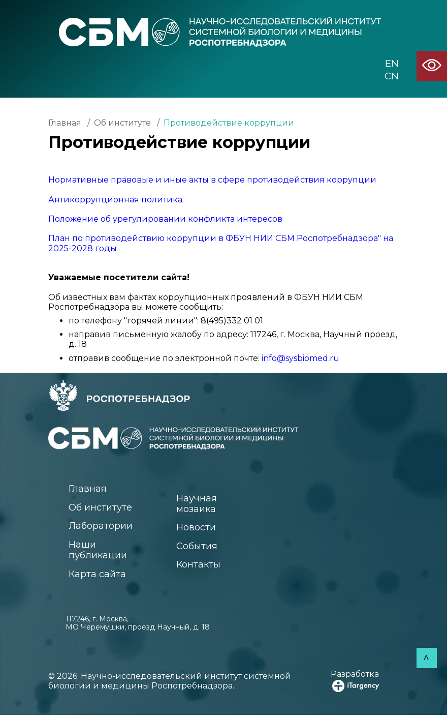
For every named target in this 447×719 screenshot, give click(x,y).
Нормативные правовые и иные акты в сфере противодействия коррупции (212, 180)
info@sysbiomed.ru (300, 358)
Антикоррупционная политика (115, 199)
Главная (64, 123)
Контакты (200, 567)
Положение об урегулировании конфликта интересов (165, 219)
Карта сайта (98, 577)
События (198, 548)
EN (392, 63)
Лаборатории (103, 527)
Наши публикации (100, 552)
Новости (198, 529)
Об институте (122, 123)
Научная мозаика (198, 504)
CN (392, 76)
